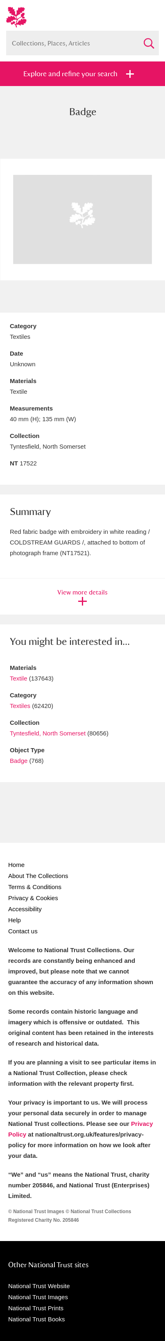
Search (148, 40)
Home (16, 864)
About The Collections (38, 875)
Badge (18, 760)
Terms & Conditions (34, 886)
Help (14, 920)
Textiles (20, 705)
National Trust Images (38, 1296)
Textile (18, 678)
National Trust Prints (35, 1308)
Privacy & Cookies (33, 897)
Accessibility (25, 908)
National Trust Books (36, 1319)
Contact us (23, 931)
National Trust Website (39, 1285)
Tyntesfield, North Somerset (48, 733)
